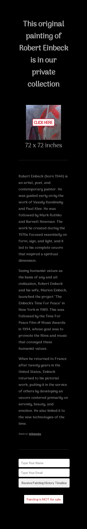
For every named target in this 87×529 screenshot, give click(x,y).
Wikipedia (35, 434)
